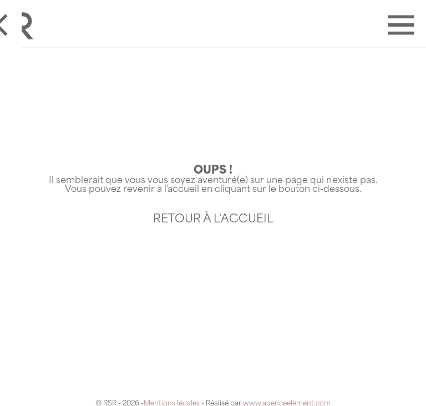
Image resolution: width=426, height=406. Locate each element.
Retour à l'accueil (213, 219)
